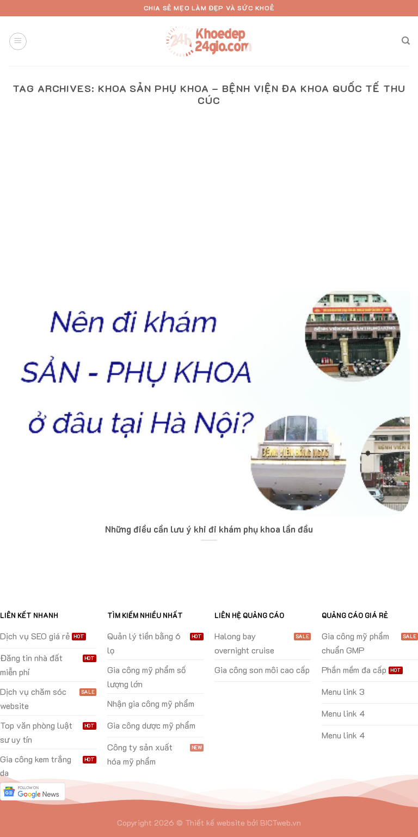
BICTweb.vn (280, 822)
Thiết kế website (215, 822)
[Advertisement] (209, 209)
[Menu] (18, 41)
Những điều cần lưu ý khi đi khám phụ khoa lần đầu (209, 529)
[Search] (406, 40)
